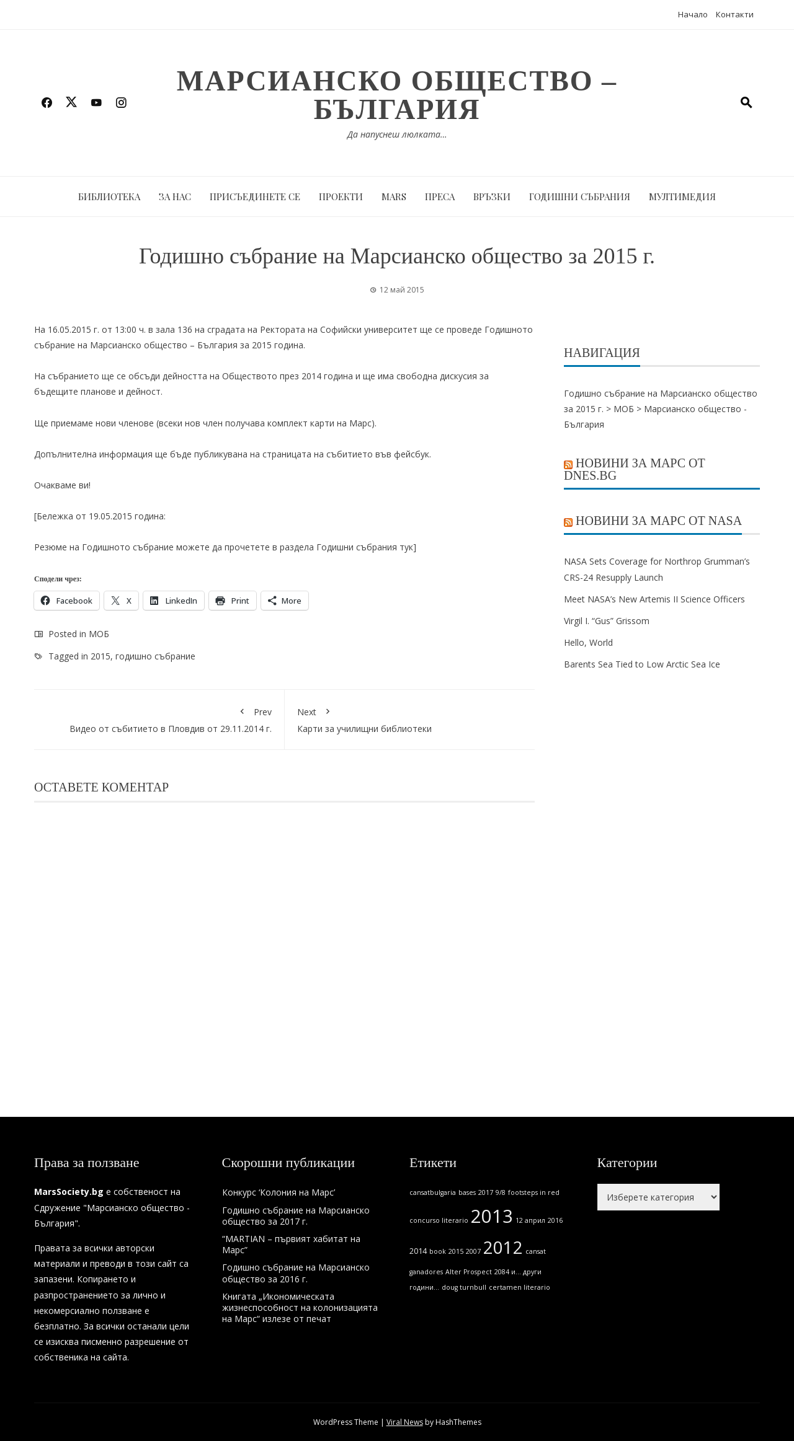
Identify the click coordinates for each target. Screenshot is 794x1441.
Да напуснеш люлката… (397, 134)
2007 (473, 1251)
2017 (485, 1192)
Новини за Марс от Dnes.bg (634, 469)
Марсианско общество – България (397, 95)
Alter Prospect (468, 1271)
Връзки (492, 196)
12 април (530, 1220)
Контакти (735, 14)
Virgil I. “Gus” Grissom (606, 621)
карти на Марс (341, 423)
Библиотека (109, 196)
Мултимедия (682, 196)
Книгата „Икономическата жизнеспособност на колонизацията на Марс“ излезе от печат (300, 1307)
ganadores (426, 1271)
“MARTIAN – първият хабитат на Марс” (291, 1244)
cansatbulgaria (432, 1192)
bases (467, 1192)
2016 (555, 1220)
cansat (535, 1251)
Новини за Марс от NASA (659, 520)
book (437, 1251)
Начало (693, 14)
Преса (440, 196)
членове (136, 423)
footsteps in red (534, 1192)
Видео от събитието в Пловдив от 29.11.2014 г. (159, 718)
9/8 (501, 1192)
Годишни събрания (579, 196)
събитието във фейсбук (377, 454)
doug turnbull (464, 1287)
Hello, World (588, 642)
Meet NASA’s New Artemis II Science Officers (654, 599)
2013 (492, 1216)
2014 (418, 1251)
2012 (503, 1247)
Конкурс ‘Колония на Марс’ (278, 1192)
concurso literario (438, 1220)
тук (406, 547)
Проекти (341, 196)
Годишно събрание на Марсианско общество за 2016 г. (296, 1272)
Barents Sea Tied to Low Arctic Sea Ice (642, 664)
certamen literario (519, 1287)
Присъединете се (255, 196)
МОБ (99, 634)
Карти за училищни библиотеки (410, 718)
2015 (100, 656)
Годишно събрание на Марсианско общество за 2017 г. (296, 1215)
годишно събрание (155, 656)
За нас (175, 196)
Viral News (404, 1422)
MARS (393, 196)
